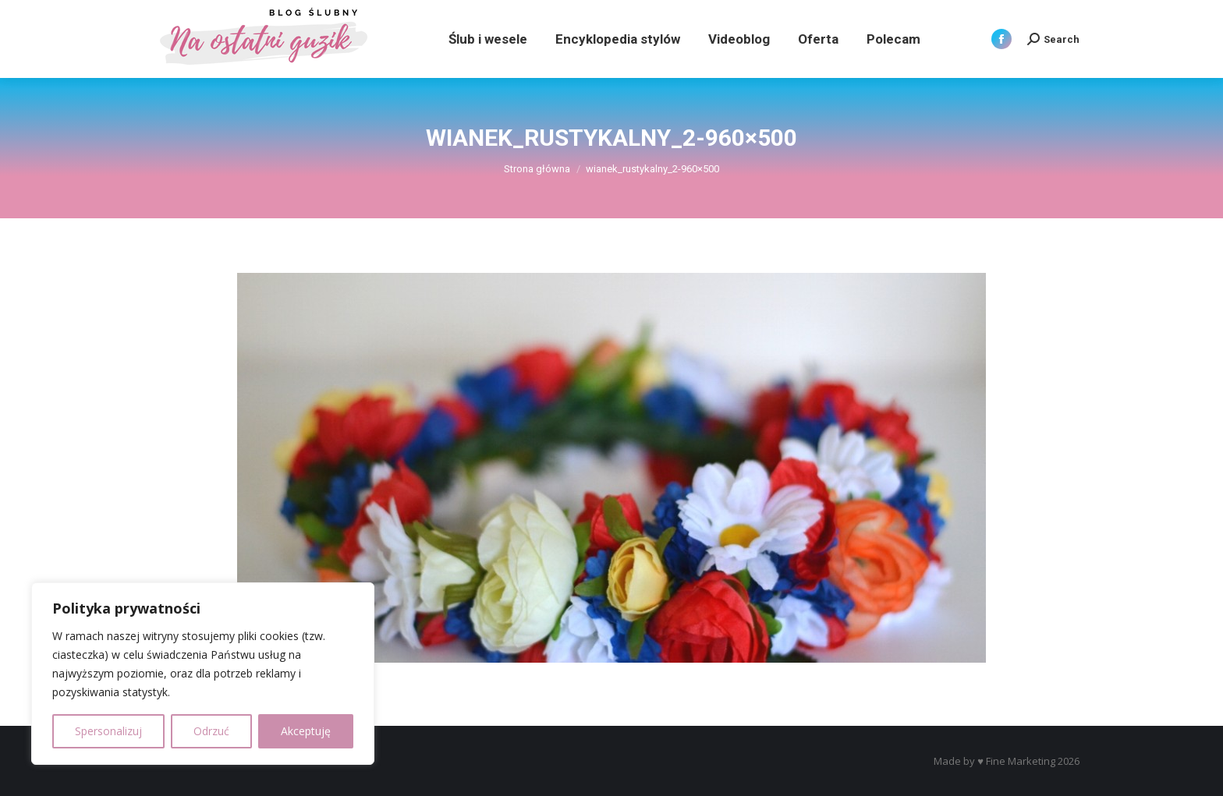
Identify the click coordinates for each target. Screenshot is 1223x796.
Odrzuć (211, 730)
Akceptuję (306, 730)
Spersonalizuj (108, 730)
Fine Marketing (1020, 761)
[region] (202, 673)
